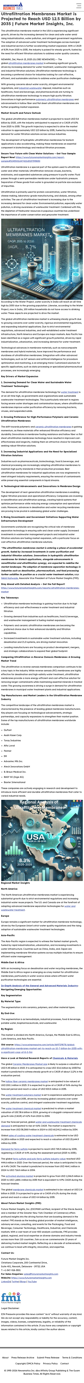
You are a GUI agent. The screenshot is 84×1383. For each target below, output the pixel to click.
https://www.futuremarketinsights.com (31, 1277)
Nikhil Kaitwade (9, 578)
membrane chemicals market (28, 1189)
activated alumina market (19, 1176)
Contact (64, 1363)
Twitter (15, 1281)
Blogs (23, 1281)
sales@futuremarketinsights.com (41, 1274)
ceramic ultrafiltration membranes (53, 426)
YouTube (32, 1281)
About (5, 1357)
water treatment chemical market (23, 1108)
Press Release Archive (22, 1357)
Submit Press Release (48, 1357)
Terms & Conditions (72, 1357)
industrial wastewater (30, 88)
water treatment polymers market (23, 1095)
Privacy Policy (50, 1363)
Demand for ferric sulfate (14, 1149)
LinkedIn (5, 1281)
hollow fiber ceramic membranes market (27, 1081)
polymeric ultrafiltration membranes (55, 99)
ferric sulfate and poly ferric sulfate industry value (39, 1158)
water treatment (69, 392)
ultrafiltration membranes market (25, 63)
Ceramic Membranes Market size (30, 1064)
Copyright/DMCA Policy (27, 1363)
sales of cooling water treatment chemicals (31, 1135)
